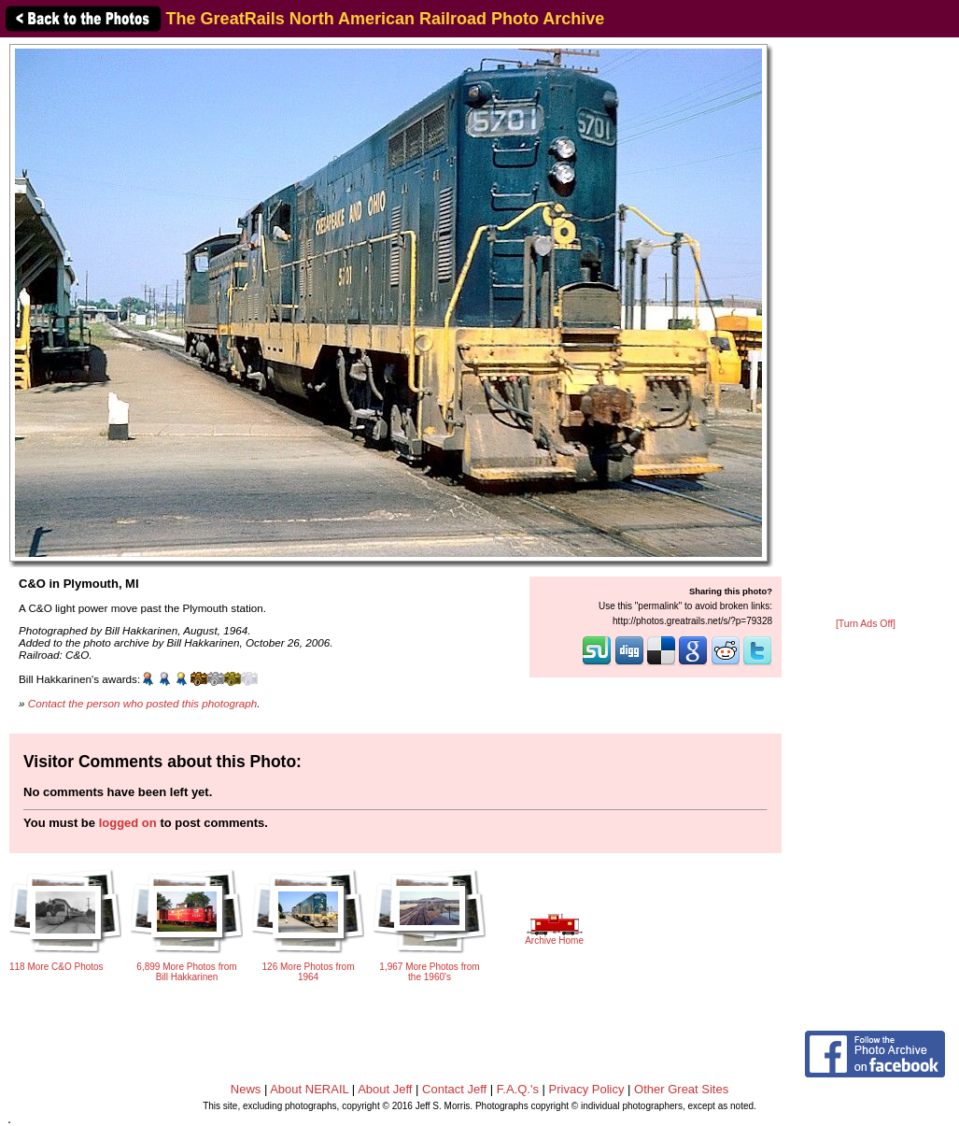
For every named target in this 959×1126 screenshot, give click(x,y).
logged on (128, 823)
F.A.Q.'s (518, 1089)
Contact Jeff (454, 1089)
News (246, 1089)
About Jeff (385, 1089)
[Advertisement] (866, 329)
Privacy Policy (587, 1089)
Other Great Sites (681, 1089)
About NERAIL (309, 1089)
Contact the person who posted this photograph (143, 703)
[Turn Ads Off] (866, 624)
